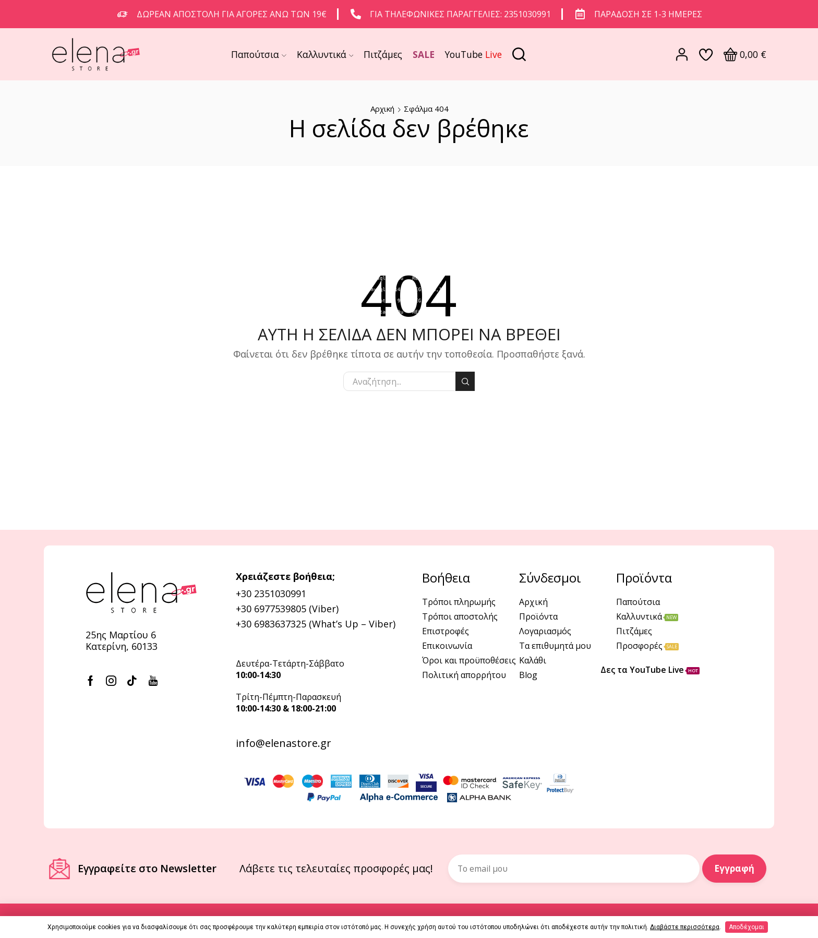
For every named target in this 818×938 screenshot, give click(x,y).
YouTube (473, 54)
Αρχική (382, 108)
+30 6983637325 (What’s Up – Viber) (315, 624)
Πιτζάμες (383, 54)
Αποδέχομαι (746, 927)
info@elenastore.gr (283, 743)
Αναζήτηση (465, 381)
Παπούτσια (258, 54)
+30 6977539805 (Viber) (287, 608)
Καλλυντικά (325, 54)
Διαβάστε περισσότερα (684, 927)
